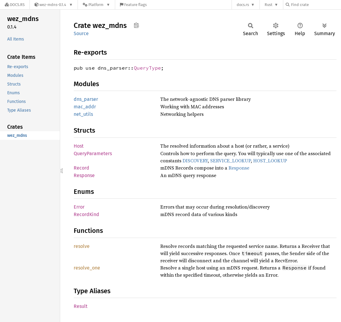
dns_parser (86, 99)
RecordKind (86, 214)
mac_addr (85, 107)
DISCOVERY (195, 160)
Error (79, 207)
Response (239, 167)
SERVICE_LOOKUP (230, 160)
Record (81, 168)
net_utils (83, 114)
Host (79, 146)
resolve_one (87, 268)
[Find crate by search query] (315, 4)
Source (81, 33)
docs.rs (243, 4)
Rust (268, 4)
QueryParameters (93, 153)
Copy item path (136, 25)
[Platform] (96, 4)
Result (81, 306)
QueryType (147, 68)
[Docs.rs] (14, 4)
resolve (82, 246)
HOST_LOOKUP (270, 160)
